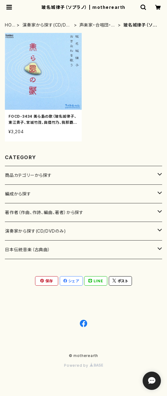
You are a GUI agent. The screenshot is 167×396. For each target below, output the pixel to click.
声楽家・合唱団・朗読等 (98, 25)
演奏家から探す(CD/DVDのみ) (45, 25)
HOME (8, 25)
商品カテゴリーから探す (28, 175)
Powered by (83, 365)
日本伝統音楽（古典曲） (27, 249)
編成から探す (18, 193)
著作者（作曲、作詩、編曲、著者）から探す (44, 212)
